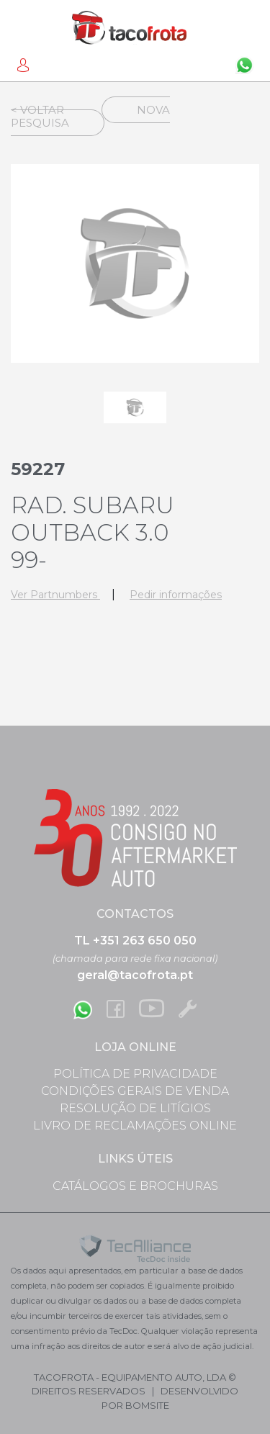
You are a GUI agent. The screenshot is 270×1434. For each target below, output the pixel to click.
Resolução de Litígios (135, 1108)
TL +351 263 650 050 (135, 940)
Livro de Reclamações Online (135, 1125)
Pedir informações (176, 594)
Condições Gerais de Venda (135, 1091)
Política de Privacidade (135, 1074)
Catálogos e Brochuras (135, 1186)
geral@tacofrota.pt (135, 975)
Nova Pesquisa (90, 116)
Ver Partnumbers (55, 594)
